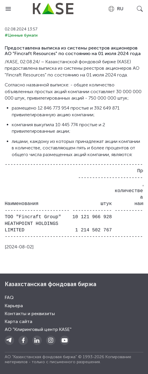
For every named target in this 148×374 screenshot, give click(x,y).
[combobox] (115, 9)
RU (115, 8)
